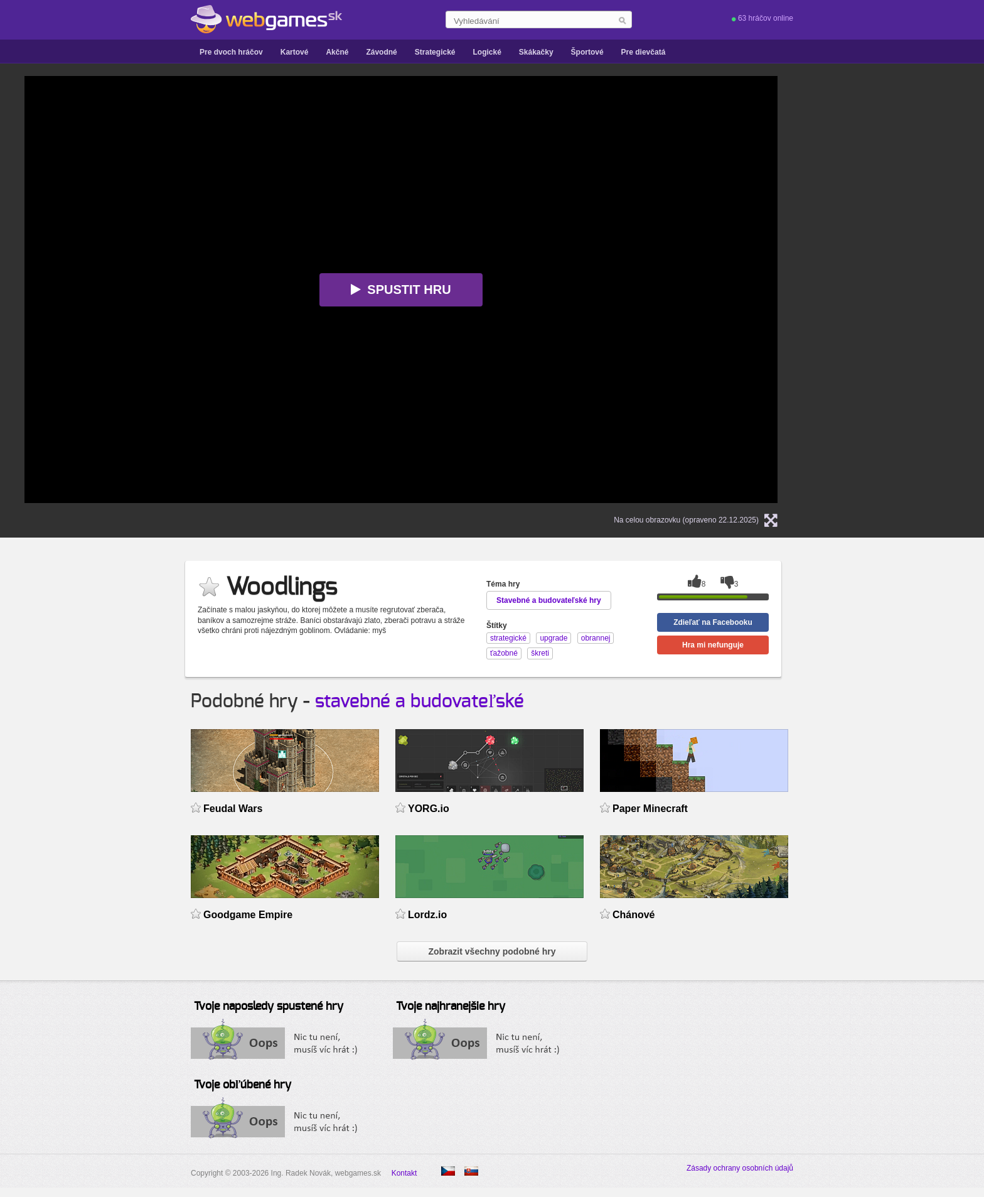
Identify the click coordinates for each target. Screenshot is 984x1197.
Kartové (295, 52)
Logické (487, 52)
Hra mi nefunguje (713, 645)
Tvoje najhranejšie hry (450, 1006)
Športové (587, 52)
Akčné (337, 52)
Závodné (381, 52)
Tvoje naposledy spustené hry (268, 1006)
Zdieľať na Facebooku (712, 622)
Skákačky (536, 52)
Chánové (633, 914)
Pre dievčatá (643, 52)
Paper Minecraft (650, 808)
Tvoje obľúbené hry (242, 1085)
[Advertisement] (909, 264)
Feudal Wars (232, 808)
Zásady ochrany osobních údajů (740, 1168)
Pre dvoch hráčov (231, 52)
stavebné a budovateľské (419, 701)
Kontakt (404, 1173)
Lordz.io (427, 914)
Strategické (435, 52)
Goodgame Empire (247, 914)
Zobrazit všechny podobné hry (491, 951)
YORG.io (428, 808)
